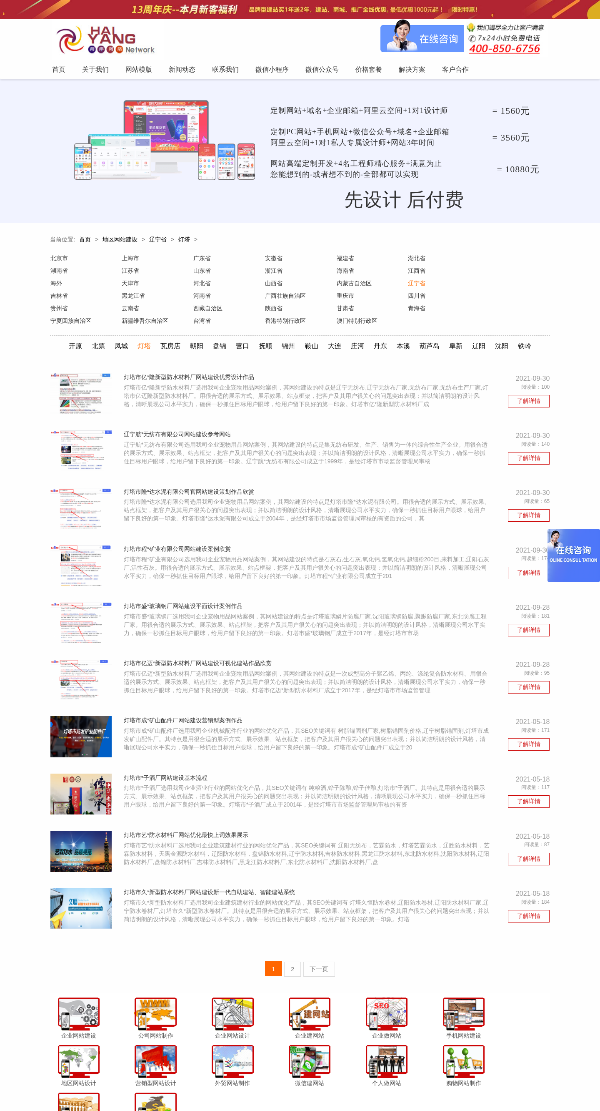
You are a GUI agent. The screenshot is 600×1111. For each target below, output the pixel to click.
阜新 (458, 335)
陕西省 (487, 298)
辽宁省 (158, 242)
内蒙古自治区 (210, 285)
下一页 (319, 959)
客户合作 (412, 1088)
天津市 (487, 273)
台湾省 (344, 310)
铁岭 (528, 335)
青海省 (130, 310)
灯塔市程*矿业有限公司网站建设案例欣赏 (178, 542)
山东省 (130, 273)
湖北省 (416, 260)
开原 (72, 335)
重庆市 (130, 298)
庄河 (358, 335)
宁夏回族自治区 (213, 310)
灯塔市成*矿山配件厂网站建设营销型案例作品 (184, 717)
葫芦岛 (431, 335)
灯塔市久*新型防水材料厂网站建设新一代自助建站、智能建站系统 (210, 893)
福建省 (344, 260)
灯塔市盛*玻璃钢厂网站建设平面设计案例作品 (184, 601)
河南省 (487, 285)
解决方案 (383, 1088)
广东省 (201, 260)
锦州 (288, 335)
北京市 (59, 260)
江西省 (344, 273)
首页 (85, 242)
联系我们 (260, 1088)
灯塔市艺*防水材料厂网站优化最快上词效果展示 (187, 834)
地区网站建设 (120, 242)
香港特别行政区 (427, 310)
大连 (335, 335)
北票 (95, 335)
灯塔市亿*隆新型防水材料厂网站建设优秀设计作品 (190, 367)
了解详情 (529, 391)
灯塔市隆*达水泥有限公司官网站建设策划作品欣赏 (190, 484)
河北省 (59, 285)
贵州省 (273, 298)
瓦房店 (169, 335)
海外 (413, 273)
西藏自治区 (421, 298)
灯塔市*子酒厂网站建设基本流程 (167, 776)
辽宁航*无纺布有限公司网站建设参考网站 (178, 425)
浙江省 (201, 273)
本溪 (405, 335)
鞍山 (311, 335)
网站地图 (440, 1088)
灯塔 (184, 242)
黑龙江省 (418, 285)
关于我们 (176, 1088)
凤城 (118, 335)
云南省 (344, 298)
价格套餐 (355, 1088)
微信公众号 (324, 1088)
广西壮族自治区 (70, 298)
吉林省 (344, 285)
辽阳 (481, 335)
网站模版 (204, 1088)
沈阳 (504, 335)
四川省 (201, 298)
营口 (241, 335)
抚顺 (265, 335)
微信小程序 (291, 1088)
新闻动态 (232, 1088)
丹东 (381, 335)
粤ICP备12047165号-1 (371, 1102)
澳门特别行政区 (498, 310)
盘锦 (218, 335)
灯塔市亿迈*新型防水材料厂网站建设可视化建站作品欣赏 (199, 659)
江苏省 (59, 273)
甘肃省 (59, 310)
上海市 (130, 260)
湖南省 (487, 260)
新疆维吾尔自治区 (287, 310)
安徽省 (273, 260)
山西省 (130, 285)
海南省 (273, 273)
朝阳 (195, 335)
